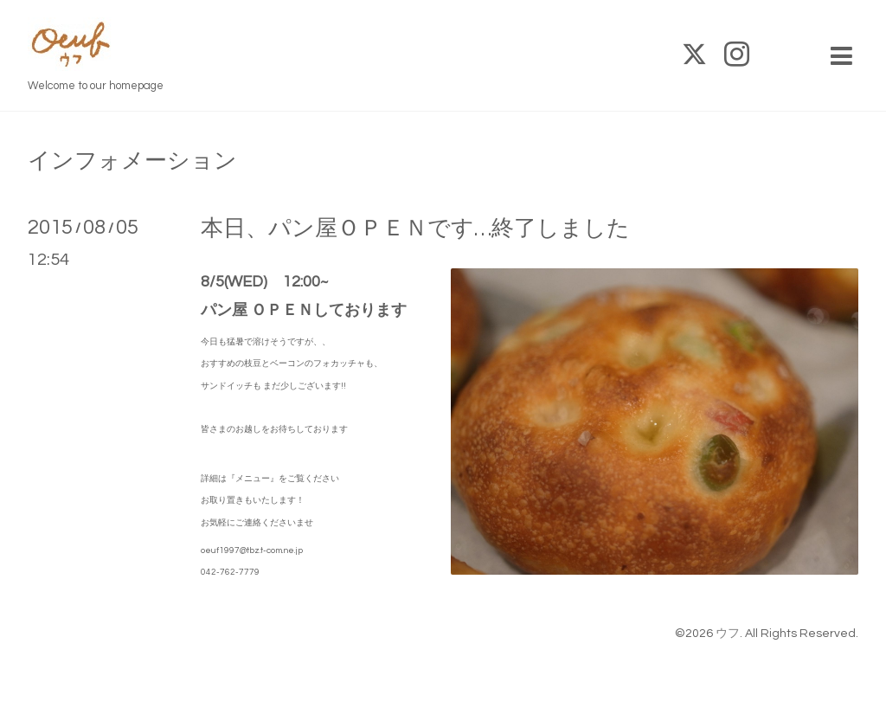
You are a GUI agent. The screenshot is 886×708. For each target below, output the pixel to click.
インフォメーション (132, 161)
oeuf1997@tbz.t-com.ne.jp (252, 550)
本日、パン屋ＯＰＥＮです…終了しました (415, 228)
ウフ (728, 634)
